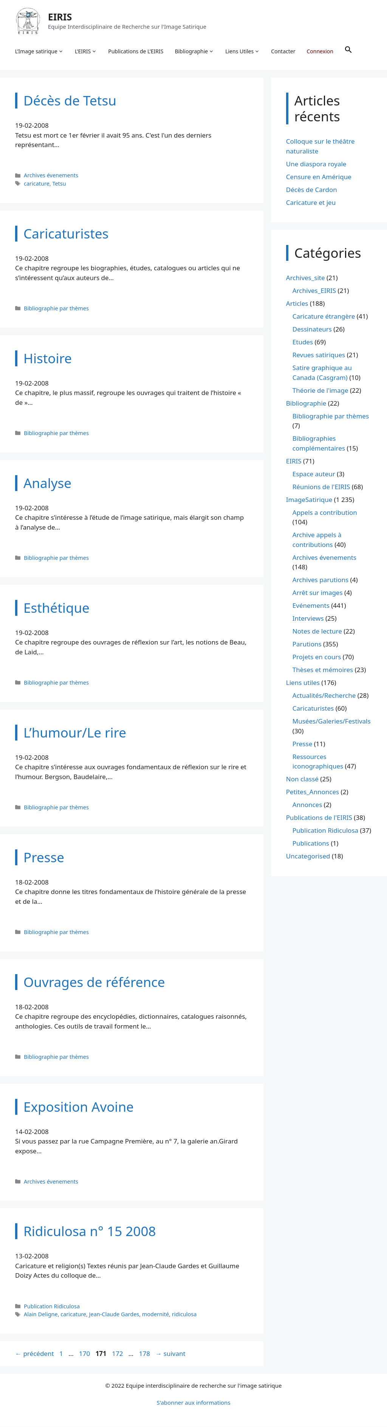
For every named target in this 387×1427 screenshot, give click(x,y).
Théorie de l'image (320, 390)
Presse (302, 744)
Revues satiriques (319, 355)
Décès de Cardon (311, 190)
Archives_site (305, 278)
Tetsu (59, 183)
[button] (348, 51)
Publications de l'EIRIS (319, 817)
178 (145, 1354)
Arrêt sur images (318, 593)
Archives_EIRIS (314, 291)
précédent (34, 1354)
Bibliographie (194, 51)
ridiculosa (184, 1314)
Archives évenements (51, 175)
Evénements (311, 605)
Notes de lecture (317, 631)
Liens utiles (303, 683)
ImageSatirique (309, 500)
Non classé (302, 779)
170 (85, 1354)
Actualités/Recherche (324, 695)
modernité (155, 1314)
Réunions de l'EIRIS (321, 487)
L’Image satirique (39, 51)
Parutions (307, 644)
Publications (311, 843)
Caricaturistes (313, 708)
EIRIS (60, 16)
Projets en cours (317, 657)
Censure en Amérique (318, 177)
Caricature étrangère (324, 316)
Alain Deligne (41, 1314)
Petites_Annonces (312, 792)
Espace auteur (314, 474)
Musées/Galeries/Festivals (332, 721)
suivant (170, 1354)
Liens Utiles (243, 51)
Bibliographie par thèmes (56, 308)
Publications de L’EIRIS (136, 51)
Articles (297, 303)
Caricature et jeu (311, 202)
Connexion (320, 51)
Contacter (283, 51)
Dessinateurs (312, 329)
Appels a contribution (325, 512)
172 (118, 1354)
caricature (37, 183)
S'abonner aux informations (193, 1403)
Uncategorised (308, 856)
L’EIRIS (86, 51)
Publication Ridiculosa (52, 1306)
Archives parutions (320, 580)
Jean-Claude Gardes (114, 1314)
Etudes (303, 342)
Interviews (308, 618)
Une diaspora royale (316, 164)
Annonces (307, 805)
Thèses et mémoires (323, 670)
